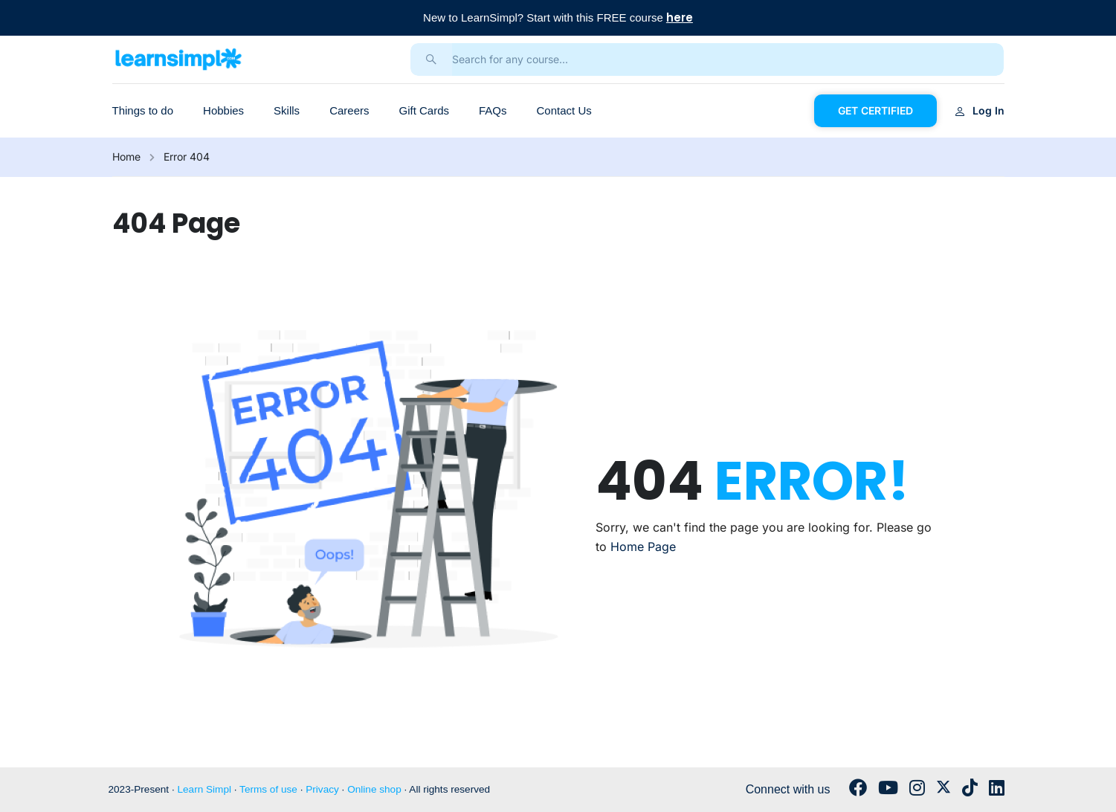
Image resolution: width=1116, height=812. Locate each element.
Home (126, 156)
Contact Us (564, 110)
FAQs (493, 110)
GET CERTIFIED (875, 110)
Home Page (643, 546)
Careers (349, 110)
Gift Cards (424, 110)
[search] (431, 59)
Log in (979, 110)
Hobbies (223, 110)
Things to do (143, 110)
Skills (287, 110)
